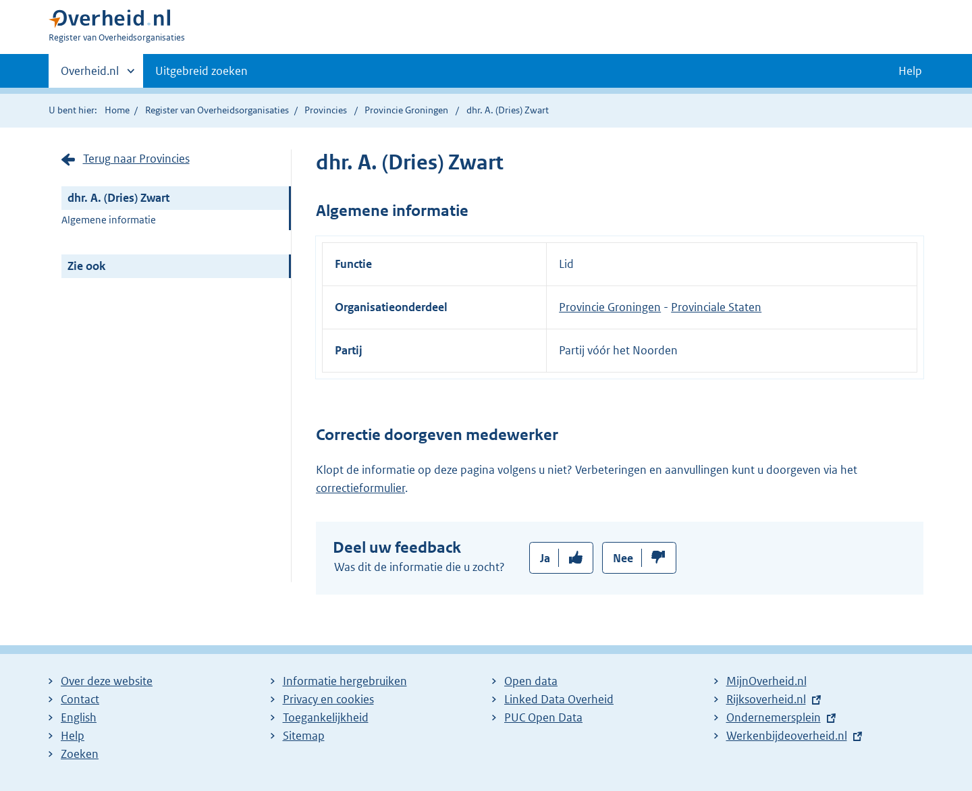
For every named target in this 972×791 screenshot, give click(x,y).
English (79, 717)
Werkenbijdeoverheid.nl (786, 735)
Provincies (325, 110)
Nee (623, 558)
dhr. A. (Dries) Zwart (118, 197)
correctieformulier (360, 488)
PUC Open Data (543, 717)
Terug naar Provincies (136, 158)
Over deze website (107, 681)
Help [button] (910, 70)
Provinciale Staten (716, 307)
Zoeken (80, 753)
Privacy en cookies (328, 699)
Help (72, 735)
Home (117, 110)
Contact (80, 699)
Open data (531, 681)
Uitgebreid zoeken (201, 70)
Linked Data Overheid (559, 699)
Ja (545, 558)
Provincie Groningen (407, 110)
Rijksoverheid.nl (766, 699)
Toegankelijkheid (326, 717)
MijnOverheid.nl (766, 681)
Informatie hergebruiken (345, 681)
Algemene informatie (108, 219)
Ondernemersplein (773, 717)
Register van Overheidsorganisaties (217, 110)
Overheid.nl (90, 75)
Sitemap (304, 735)
